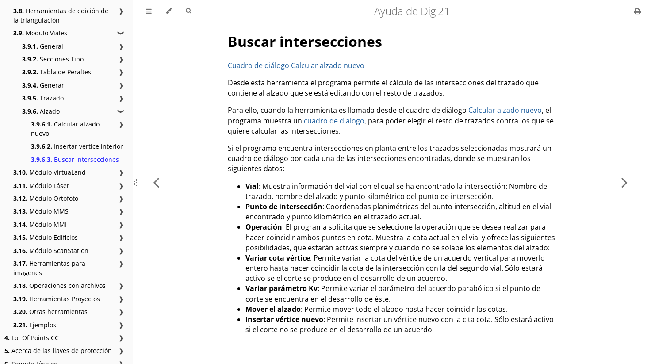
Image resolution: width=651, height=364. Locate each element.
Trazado (43, 98)
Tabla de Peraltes (56, 72)
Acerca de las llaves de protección (58, 350)
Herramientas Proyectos (56, 299)
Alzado (41, 111)
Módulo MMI (40, 224)
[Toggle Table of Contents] (148, 11)
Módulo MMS (41, 211)
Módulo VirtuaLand (49, 172)
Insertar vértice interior (77, 146)
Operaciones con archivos (59, 285)
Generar (43, 85)
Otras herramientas (50, 311)
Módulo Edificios (45, 237)
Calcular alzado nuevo (65, 129)
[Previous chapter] (156, 182)
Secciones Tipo (53, 59)
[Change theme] (169, 11)
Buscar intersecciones (75, 159)
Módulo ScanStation (50, 250)
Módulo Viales (40, 33)
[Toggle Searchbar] (188, 11)
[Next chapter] (624, 182)
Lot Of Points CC (31, 337)
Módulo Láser (41, 185)
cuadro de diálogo (334, 121)
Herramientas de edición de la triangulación (60, 15)
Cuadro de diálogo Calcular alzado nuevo (296, 65)
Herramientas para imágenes (49, 268)
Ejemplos (34, 325)
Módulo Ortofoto (45, 198)
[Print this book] (637, 11)
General (42, 46)
